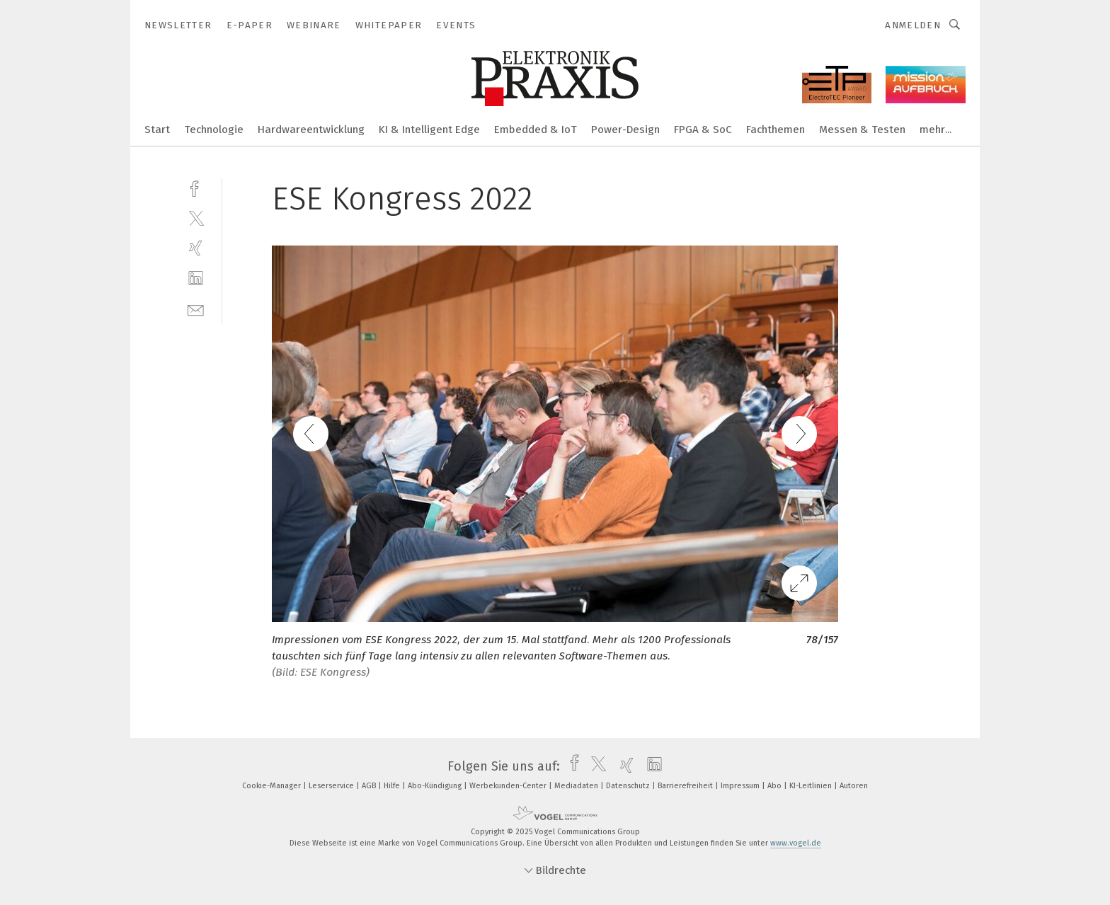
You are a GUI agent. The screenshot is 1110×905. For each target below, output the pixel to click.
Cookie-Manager (272, 785)
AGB (370, 785)
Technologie (214, 129)
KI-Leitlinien (811, 785)
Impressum (741, 785)
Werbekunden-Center (509, 785)
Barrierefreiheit (686, 785)
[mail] (196, 309)
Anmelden (913, 25)
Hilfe (393, 785)
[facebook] (196, 187)
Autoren (854, 785)
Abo (775, 785)
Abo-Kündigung (436, 785)
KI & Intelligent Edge (429, 129)
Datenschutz (629, 785)
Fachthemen (775, 129)
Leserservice (332, 785)
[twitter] (196, 217)
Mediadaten (577, 785)
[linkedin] (196, 278)
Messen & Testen (862, 129)
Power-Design (625, 129)
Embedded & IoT (535, 129)
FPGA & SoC (703, 129)
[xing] (196, 248)
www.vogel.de (795, 843)
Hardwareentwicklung (311, 129)
